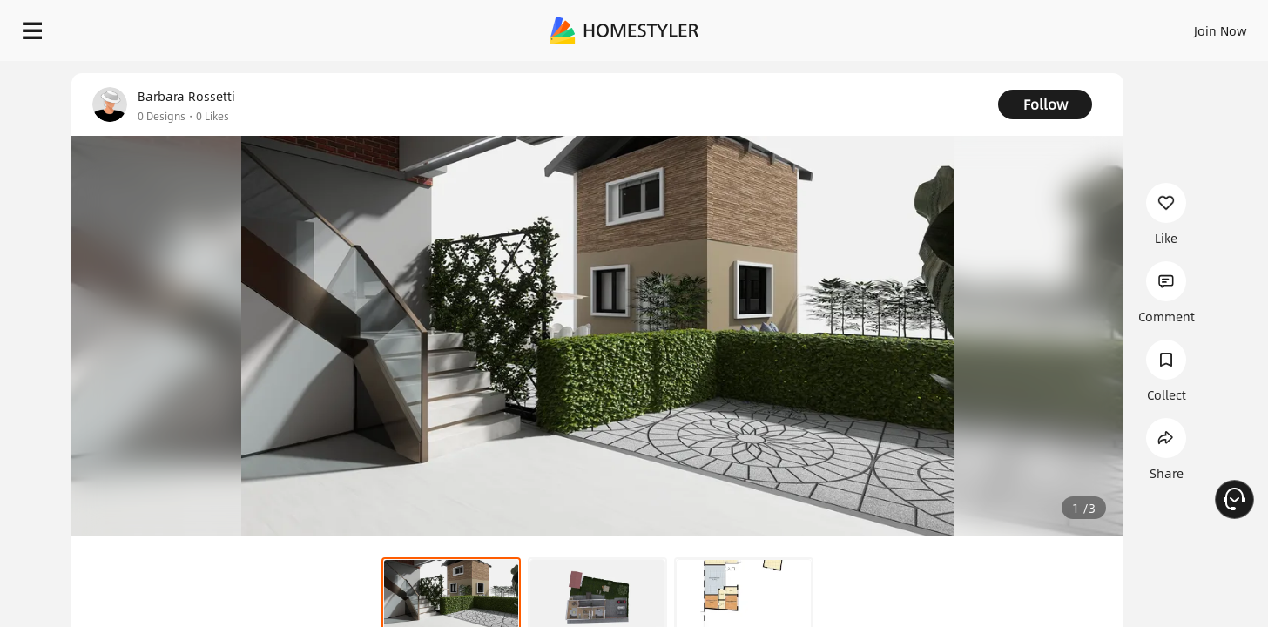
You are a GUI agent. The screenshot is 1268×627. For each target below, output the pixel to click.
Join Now (1010, 26)
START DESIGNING (1181, 26)
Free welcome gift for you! (905, 73)
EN (1071, 26)
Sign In (946, 26)
